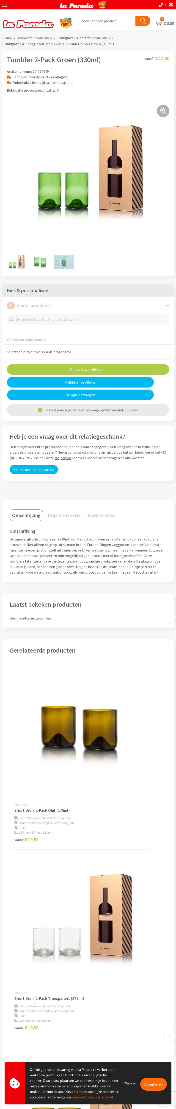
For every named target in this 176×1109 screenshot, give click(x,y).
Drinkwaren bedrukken (34, 38)
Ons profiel (99, 942)
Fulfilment (10, 1055)
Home (7, 38)
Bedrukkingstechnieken (108, 1020)
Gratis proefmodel (16, 1020)
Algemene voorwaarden (108, 963)
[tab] (26, 502)
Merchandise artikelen (107, 1013)
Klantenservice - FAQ (18, 1013)
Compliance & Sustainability (112, 956)
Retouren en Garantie (19, 1041)
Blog (94, 1041)
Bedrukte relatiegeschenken (112, 1027)
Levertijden (11, 1034)
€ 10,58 (26, 764)
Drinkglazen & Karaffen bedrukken (83, 38)
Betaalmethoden (15, 1048)
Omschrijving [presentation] (26, 502)
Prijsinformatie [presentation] (64, 502)
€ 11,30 (26, 896)
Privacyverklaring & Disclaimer (114, 970)
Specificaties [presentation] (101, 502)
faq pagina (63, 445)
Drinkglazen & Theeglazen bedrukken (31, 44)
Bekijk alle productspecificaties (33, 90)
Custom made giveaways (109, 1006)
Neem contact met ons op (33, 457)
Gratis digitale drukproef (21, 1027)
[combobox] (106, 21)
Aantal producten (29, 305)
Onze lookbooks (103, 1034)
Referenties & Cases (105, 949)
